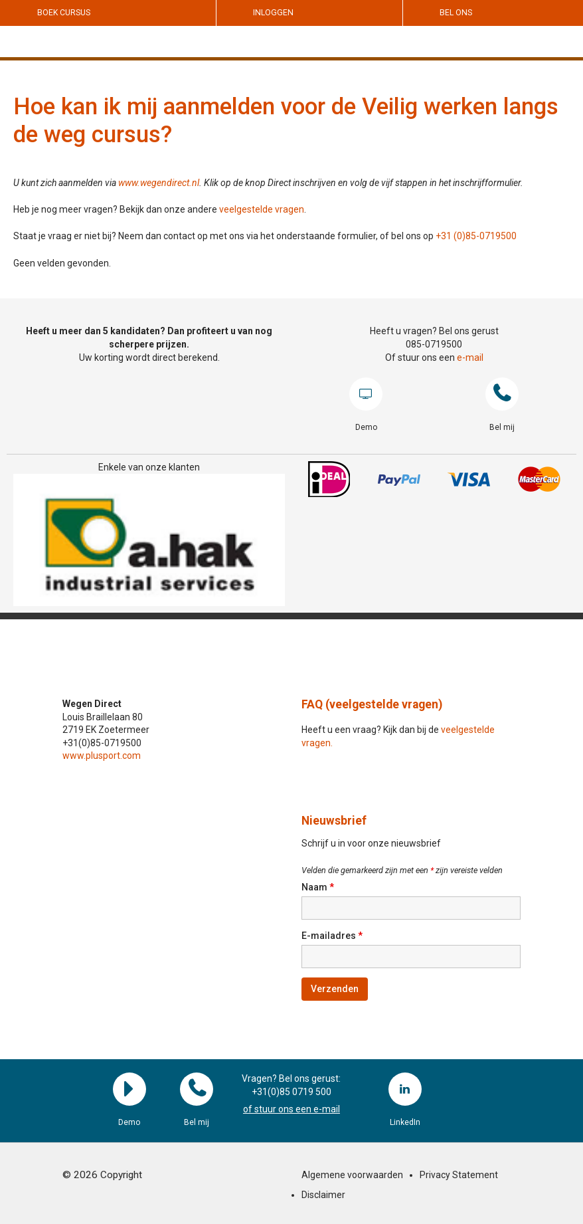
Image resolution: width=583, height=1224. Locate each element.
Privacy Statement (459, 1175)
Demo (365, 394)
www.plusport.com (101, 755)
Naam (317, 887)
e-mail (470, 357)
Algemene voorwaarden (352, 1175)
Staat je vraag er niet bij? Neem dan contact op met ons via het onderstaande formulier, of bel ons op (224, 236)
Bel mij (502, 394)
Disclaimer (323, 1194)
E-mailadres (332, 935)
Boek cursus (63, 12)
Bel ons (456, 12)
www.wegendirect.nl (158, 182)
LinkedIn (405, 1089)
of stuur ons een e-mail (291, 1109)
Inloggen (273, 12)
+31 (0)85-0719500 (476, 236)
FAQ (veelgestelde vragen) (371, 704)
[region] (149, 540)
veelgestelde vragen (261, 209)
